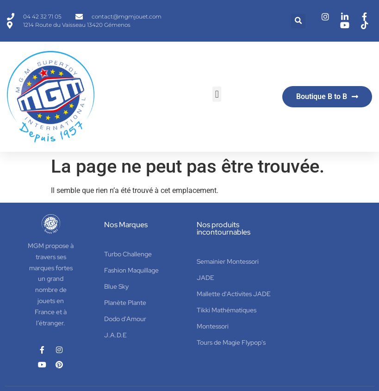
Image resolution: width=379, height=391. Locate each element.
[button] (298, 21)
